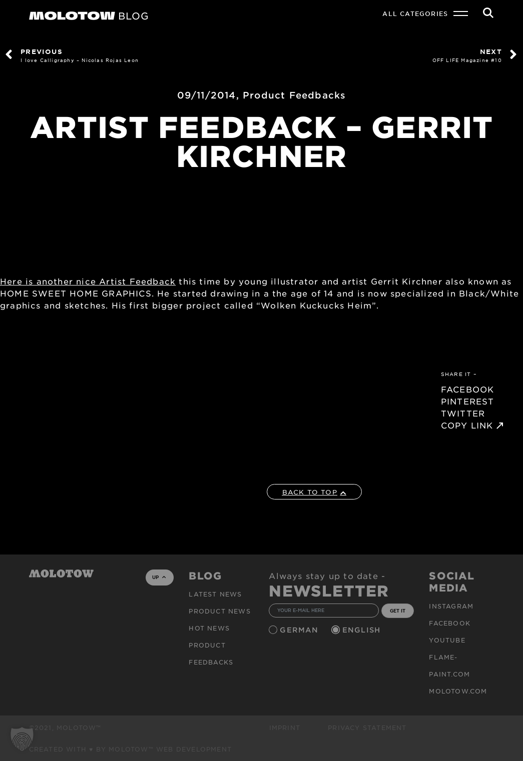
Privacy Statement (367, 728)
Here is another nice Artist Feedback (88, 281)
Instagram (451, 606)
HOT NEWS (209, 628)
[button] (22, 739)
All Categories (415, 14)
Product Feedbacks (294, 95)
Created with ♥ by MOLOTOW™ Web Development (130, 749)
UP (159, 577)
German (300, 630)
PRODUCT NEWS (219, 611)
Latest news (215, 594)
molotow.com (458, 691)
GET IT (397, 611)
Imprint (284, 728)
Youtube (447, 640)
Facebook (449, 623)
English (362, 630)
